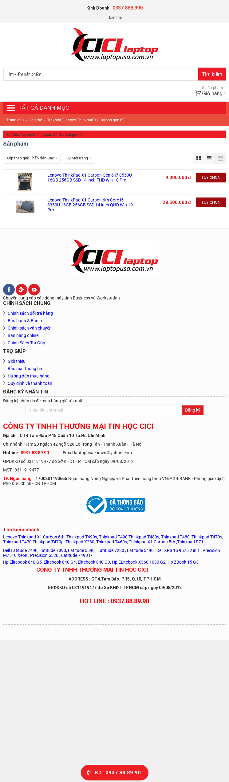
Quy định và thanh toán (30, 383)
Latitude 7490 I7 (77, 555)
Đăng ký (192, 410)
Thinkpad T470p (48, 541)
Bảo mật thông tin (25, 368)
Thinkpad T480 (175, 536)
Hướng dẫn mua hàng (28, 375)
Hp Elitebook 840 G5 (22, 562)
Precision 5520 (44, 555)
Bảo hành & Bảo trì (25, 320)
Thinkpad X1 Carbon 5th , (153, 541)
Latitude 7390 (52, 550)
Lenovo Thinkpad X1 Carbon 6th (34, 536)
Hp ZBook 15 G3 (183, 562)
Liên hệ (115, 17)
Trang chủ (15, 120)
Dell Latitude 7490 (20, 550)
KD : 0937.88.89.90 (118, 772)
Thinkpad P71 (190, 541)
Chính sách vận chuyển (30, 328)
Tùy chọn (210, 177)
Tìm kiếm (212, 74)
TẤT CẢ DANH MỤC (43, 108)
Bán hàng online (23, 335)
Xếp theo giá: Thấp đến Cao (31, 158)
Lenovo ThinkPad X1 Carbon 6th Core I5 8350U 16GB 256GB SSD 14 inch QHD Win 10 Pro (90, 204)
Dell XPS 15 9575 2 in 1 (178, 550)
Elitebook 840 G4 (60, 562)
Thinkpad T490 (113, 536)
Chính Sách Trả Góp (26, 342)
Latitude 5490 (140, 550)
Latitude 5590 (81, 550)
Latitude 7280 (110, 550)
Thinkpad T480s (143, 536)
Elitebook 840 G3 (94, 562)
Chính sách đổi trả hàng (30, 313)
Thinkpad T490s (81, 536)
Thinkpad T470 (17, 541)
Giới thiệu (17, 361)
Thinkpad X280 (79, 541)
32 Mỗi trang (78, 158)
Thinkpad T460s (111, 541)
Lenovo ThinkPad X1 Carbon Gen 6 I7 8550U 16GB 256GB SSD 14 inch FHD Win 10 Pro (89, 177)
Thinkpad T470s (206, 536)
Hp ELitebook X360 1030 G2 (139, 562)
